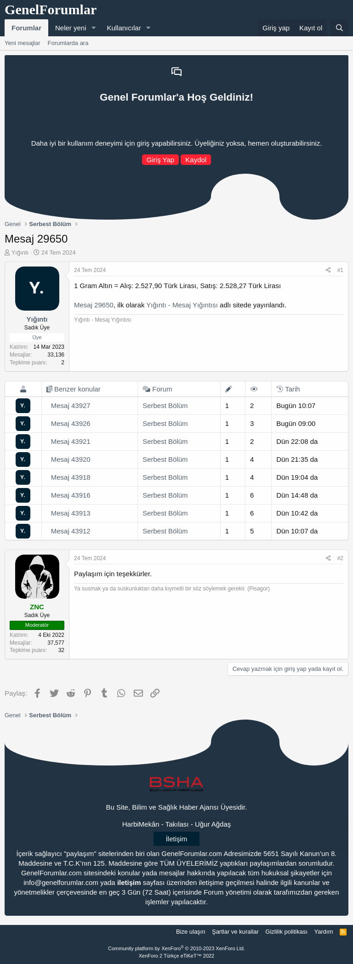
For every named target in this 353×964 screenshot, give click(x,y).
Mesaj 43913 (71, 513)
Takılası (177, 824)
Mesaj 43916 (71, 495)
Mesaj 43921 (71, 441)
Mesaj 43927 (71, 405)
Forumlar (26, 28)
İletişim (177, 839)
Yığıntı (20, 252)
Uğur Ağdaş (213, 824)
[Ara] (339, 27)
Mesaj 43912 (71, 531)
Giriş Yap (160, 160)
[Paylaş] (328, 270)
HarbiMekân (140, 824)
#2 (340, 558)
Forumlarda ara (68, 43)
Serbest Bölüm (165, 405)
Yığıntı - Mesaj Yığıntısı (182, 305)
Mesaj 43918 (71, 477)
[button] (93, 27)
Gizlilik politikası (286, 931)
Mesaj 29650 (94, 305)
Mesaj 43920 (71, 459)
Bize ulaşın (190, 931)
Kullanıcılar (124, 28)
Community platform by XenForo (176, 948)
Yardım (323, 931)
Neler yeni (70, 28)
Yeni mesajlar (22, 43)
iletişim (129, 882)
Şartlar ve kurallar (235, 931)
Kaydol (195, 160)
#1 (340, 270)
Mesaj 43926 (71, 423)
